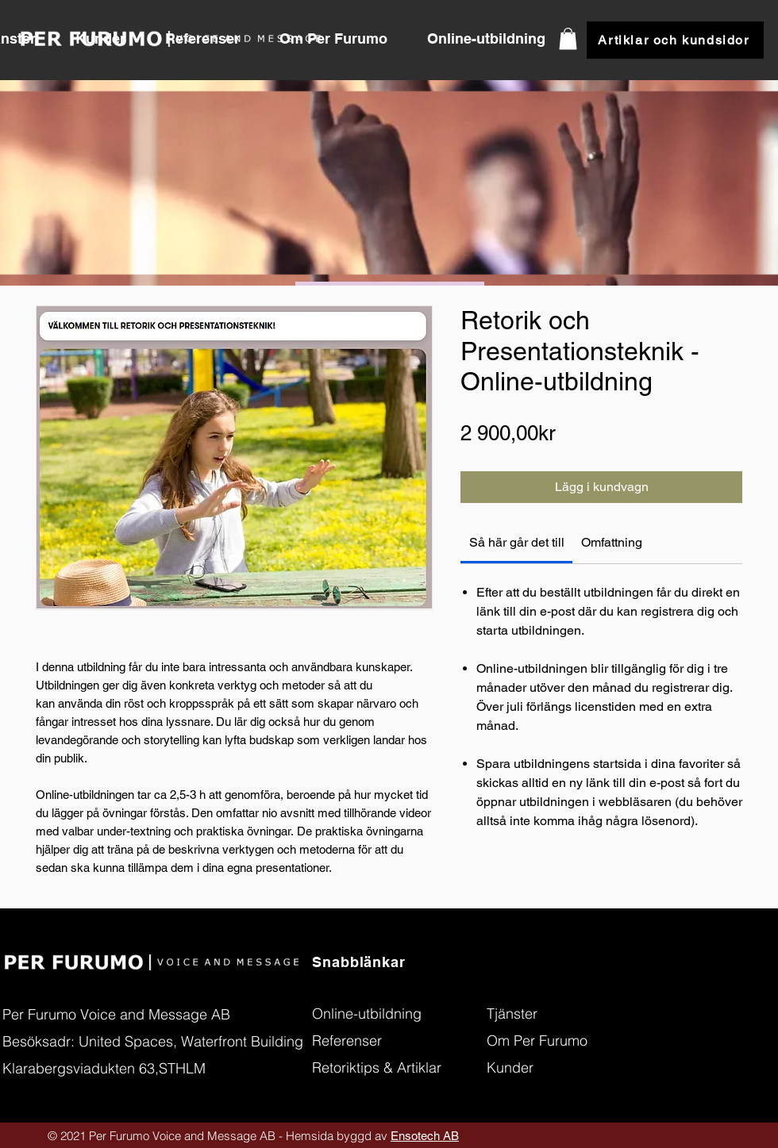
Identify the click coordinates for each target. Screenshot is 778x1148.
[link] (516, 542)
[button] (210, 39)
